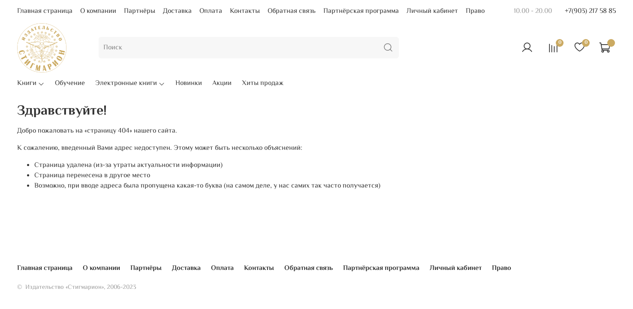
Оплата (210, 11)
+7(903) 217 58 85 (590, 11)
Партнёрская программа (361, 11)
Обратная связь (292, 11)
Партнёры (139, 11)
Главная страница (44, 11)
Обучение (70, 84)
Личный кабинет (432, 11)
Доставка (177, 11)
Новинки (188, 84)
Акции (222, 84)
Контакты (245, 11)
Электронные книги (130, 84)
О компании (98, 11)
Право (475, 11)
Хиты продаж (262, 84)
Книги (31, 84)
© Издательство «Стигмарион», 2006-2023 (76, 287)
